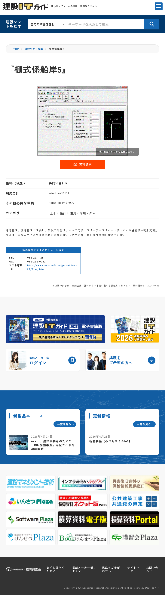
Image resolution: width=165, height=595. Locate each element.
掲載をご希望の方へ (111, 569)
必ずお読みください (56, 569)
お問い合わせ (152, 569)
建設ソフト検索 (35, 49)
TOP (16, 49)
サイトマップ (133, 569)
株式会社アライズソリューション (43, 250)
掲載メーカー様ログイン (84, 569)
